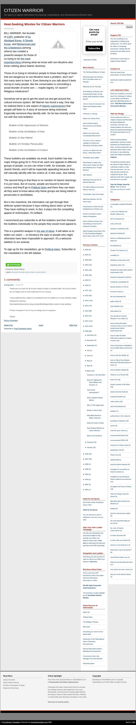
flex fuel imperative (117, 296)
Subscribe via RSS (89, 60)
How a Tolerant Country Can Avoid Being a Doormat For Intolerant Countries (92, 223)
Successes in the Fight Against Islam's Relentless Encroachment (93, 641)
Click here (93, 561)
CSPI (10, 37)
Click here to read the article (58, 702)
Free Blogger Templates (11, 722)
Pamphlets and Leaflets (91, 157)
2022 (87, 265)
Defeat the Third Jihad (10, 688)
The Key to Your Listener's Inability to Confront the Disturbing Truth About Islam (93, 143)
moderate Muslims (117, 397)
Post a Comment (11, 320)
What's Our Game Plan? (91, 118)
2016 (87, 295)
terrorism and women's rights (120, 513)
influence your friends (118, 375)
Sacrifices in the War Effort (96, 375)
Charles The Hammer (118, 250)
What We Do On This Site (92, 87)
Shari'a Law (114, 455)
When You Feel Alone (94, 436)
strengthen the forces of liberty (120, 486)
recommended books (117, 435)
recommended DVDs (117, 440)
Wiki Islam (86, 627)
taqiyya (113, 157)
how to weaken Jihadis (118, 370)
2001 (87, 489)
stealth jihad (114, 460)
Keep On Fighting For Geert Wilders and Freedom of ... (94, 382)
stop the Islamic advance (119, 464)
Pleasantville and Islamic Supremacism (63, 682)
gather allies (114, 301)
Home (41, 325)
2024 (87, 255)
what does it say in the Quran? (120, 550)
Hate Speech (87, 175)
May (88, 361)
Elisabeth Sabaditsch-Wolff (119, 277)
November (91, 340)
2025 (87, 249)
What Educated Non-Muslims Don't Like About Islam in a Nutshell (93, 79)
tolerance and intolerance (119, 545)
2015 (87, 300)
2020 (87, 275)
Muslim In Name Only (94, 410)
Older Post (73, 325)
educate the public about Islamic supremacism (29, 272)
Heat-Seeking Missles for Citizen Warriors (34, 24)
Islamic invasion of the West (120, 384)
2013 (87, 311)
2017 (87, 290)
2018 (87, 285)
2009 (87, 331)
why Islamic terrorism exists (120, 569)
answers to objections (118, 228)
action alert (114, 224)
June (89, 355)
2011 (87, 321)
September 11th (116, 450)
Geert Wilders (115, 306)
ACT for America (116, 219)
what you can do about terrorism (121, 562)
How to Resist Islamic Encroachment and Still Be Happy (92, 125)
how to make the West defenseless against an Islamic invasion (121, 338)
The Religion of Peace (90, 622)
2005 (87, 469)
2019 (87, 280)
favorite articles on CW (118, 287)
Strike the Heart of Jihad (95, 423)
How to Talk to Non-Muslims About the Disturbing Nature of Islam (120, 362)
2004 (87, 474)
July (88, 350)
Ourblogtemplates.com (39, 722)
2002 (87, 484)
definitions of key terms (118, 260)
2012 (87, 316)
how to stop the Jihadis (118, 355)
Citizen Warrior (23, 10)
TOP (133, 722)
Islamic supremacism (54, 106)
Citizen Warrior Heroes (11, 682)
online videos (115, 401)
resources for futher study (119, 445)
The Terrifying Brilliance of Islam (94, 72)
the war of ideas (46, 231)
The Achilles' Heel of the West (93, 194)
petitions (113, 411)
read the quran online (118, 430)
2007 (87, 459)
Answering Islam (88, 663)
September (91, 345)
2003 (87, 479)
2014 (87, 306)
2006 (87, 464)
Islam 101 (86, 612)
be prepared (114, 245)
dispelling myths (116, 265)
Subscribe (94, 48)
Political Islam (39, 187)
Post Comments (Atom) (23, 329)
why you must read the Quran (120, 574)
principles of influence (118, 421)
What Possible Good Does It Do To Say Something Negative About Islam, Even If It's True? (94, 233)
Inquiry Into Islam (9, 680)
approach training (116, 233)
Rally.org (124, 41)
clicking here (114, 44)
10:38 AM (19, 285)
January (90, 447)
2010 (87, 326)
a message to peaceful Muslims (121, 204)
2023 (87, 260)
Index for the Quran (90, 510)
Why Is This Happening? (95, 405)
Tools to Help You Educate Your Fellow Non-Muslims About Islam (94, 106)
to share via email (116, 535)
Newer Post (8, 325)
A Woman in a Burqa (90, 114)
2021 (87, 270)
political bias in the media (119, 416)
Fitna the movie (116, 291)
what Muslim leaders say (119, 557)
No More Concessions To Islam (14, 685)
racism (112, 426)
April (89, 366)
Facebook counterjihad (118, 282)
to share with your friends (119, 540)
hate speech (114, 311)
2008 (87, 454)
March (89, 371)
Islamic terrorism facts (118, 392)
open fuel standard (117, 406)
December (91, 335)
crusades (113, 255)
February (90, 442)
